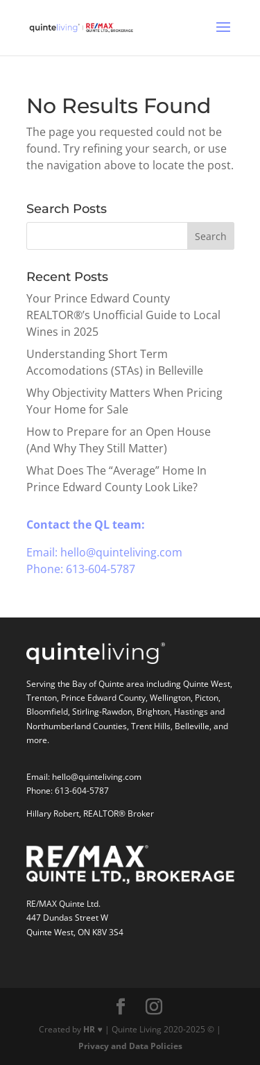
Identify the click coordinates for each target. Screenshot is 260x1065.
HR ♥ (92, 1029)
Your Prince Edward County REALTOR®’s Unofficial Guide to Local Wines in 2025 (123, 315)
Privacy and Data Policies (130, 1046)
